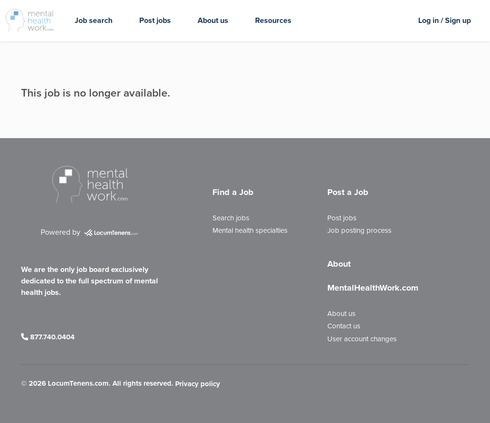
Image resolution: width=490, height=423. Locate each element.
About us (213, 20)
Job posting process (359, 230)
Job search (93, 20)
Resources (273, 20)
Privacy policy (197, 384)
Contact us (343, 326)
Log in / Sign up (444, 20)
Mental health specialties (250, 230)
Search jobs (230, 218)
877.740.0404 (48, 337)
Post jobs (155, 20)
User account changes (362, 339)
